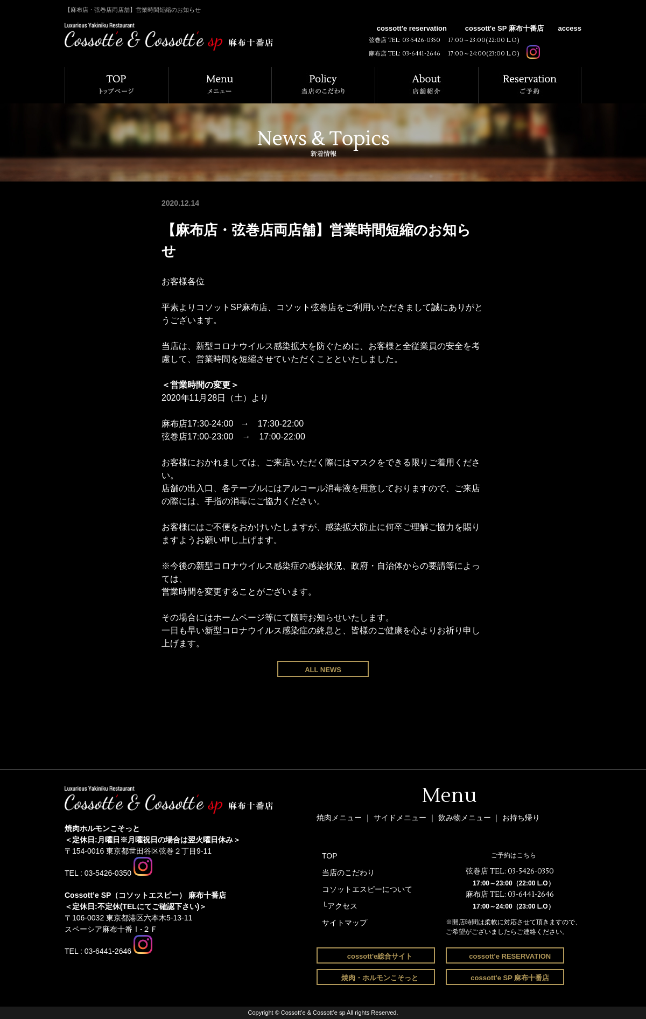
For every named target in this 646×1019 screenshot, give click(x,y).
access (569, 28)
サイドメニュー (401, 817)
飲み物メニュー (465, 817)
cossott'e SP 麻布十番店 (504, 28)
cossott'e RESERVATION (509, 956)
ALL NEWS (323, 670)
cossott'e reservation (412, 28)
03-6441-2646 (421, 54)
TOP (330, 856)
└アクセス (339, 906)
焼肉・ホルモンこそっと (379, 978)
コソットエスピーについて (367, 889)
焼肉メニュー (339, 817)
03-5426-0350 (421, 40)
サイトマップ (344, 922)
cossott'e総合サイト (380, 956)
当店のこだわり (348, 872)
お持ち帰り (521, 817)
